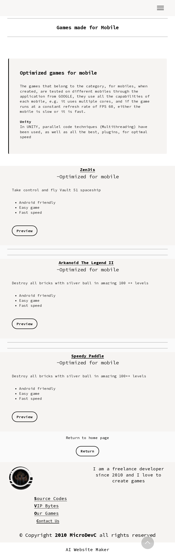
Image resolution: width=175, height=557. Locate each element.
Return (87, 451)
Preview (25, 230)
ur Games (46, 513)
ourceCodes (50, 498)
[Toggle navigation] (160, 8)
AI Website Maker (87, 549)
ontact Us (48, 520)
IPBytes (46, 505)
